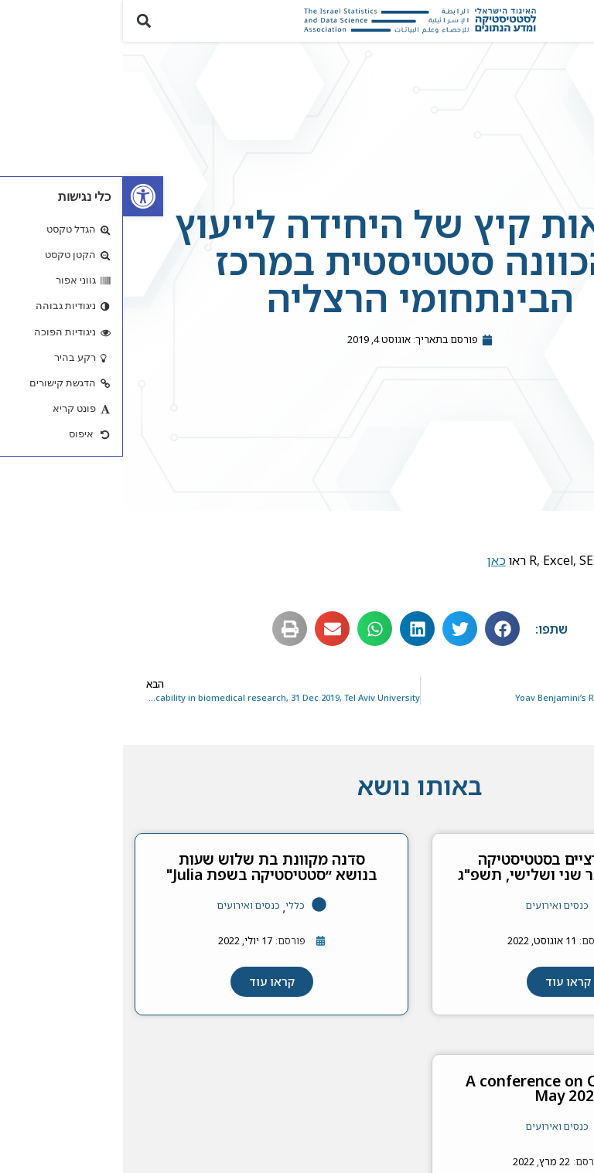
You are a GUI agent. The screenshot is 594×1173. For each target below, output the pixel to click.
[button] (573, 21)
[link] (20, 196)
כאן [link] (373, 560)
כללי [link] (172, 905)
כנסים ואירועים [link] (434, 905)
